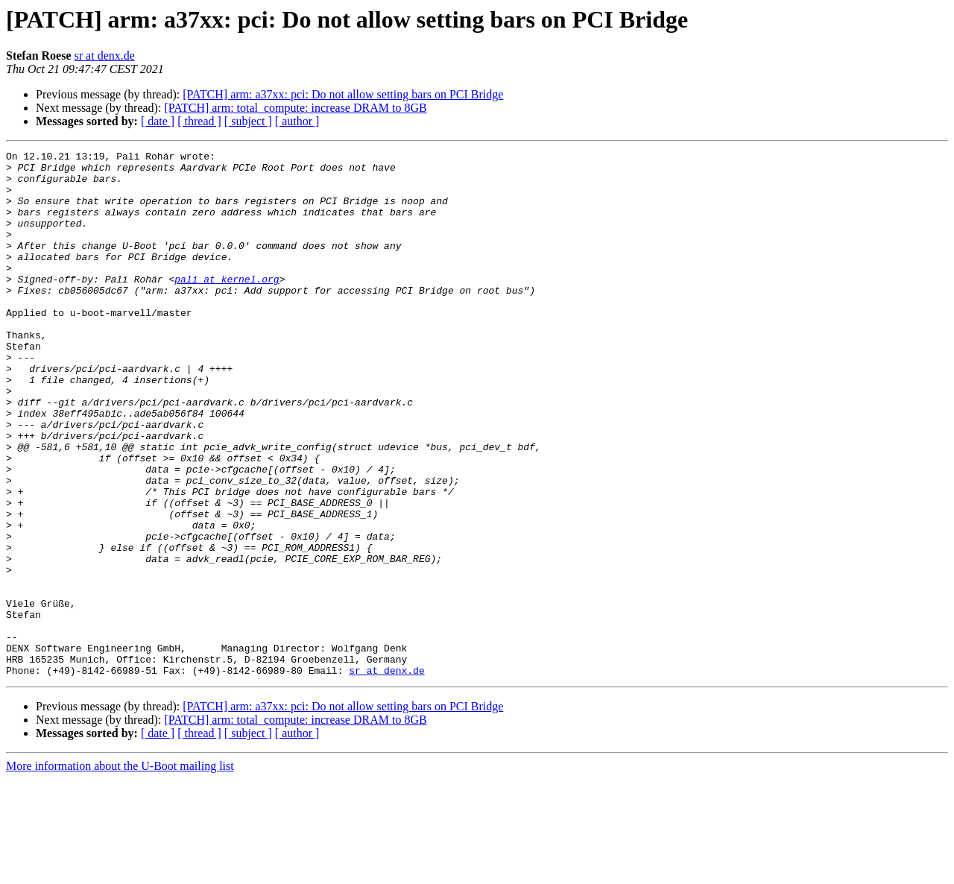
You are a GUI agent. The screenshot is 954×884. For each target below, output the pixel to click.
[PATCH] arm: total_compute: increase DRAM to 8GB (295, 107)
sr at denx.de (105, 55)
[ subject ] (248, 121)
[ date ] (157, 121)
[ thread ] (199, 121)
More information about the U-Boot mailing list (120, 871)
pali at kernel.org (226, 305)
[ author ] (297, 121)
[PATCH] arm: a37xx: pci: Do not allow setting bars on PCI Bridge (343, 94)
